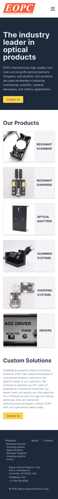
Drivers (10, 459)
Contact (48, 440)
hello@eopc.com (17, 477)
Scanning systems (15, 447)
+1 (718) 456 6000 (18, 480)
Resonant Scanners (16, 443)
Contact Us (13, 99)
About (35, 440)
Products (10, 440)
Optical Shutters (14, 450)
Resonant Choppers (16, 453)
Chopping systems (15, 456)
